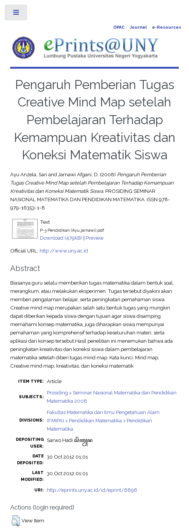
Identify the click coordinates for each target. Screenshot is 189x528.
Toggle (16, 14)
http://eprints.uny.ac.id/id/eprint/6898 (92, 490)
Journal (138, 27)
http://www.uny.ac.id (64, 251)
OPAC (118, 27)
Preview (95, 238)
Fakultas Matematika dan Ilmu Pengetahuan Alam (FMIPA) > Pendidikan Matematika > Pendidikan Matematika (103, 420)
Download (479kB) (61, 238)
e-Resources (166, 27)
